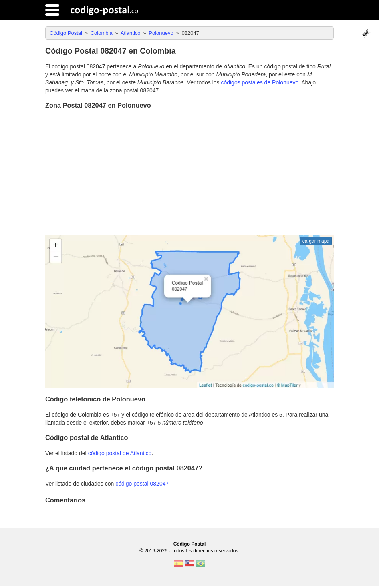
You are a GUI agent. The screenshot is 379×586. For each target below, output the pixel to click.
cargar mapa (315, 241)
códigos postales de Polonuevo (259, 82)
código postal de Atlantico (120, 453)
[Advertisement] (189, 173)
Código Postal (189, 544)
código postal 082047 (142, 483)
